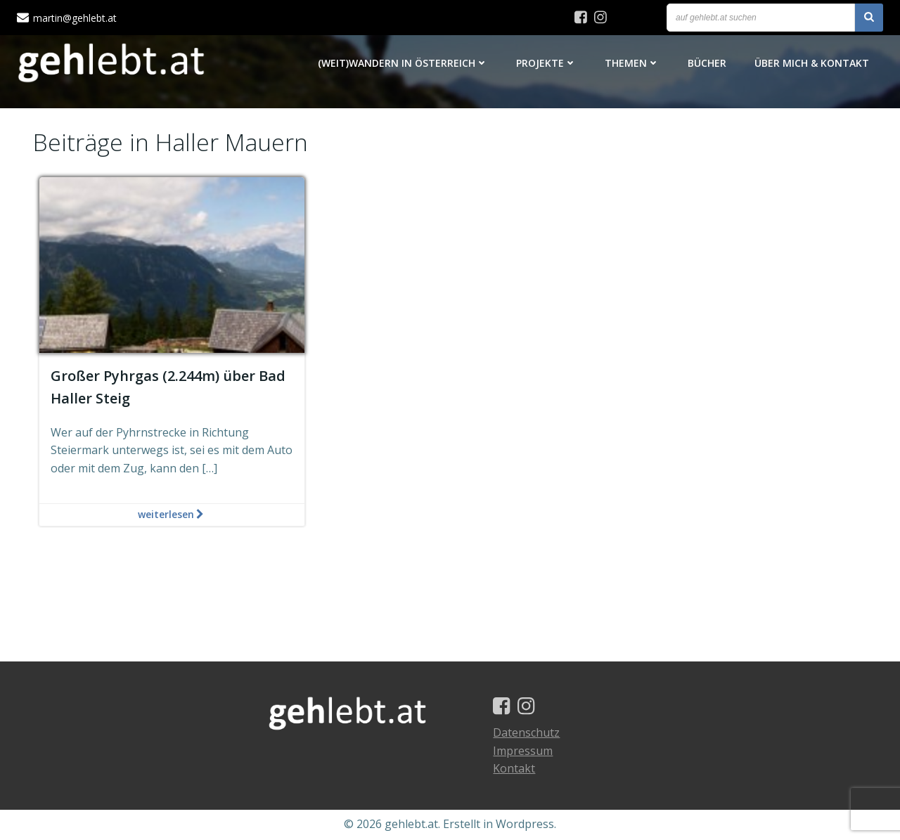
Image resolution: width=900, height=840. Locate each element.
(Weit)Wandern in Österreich (403, 63)
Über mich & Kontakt (811, 63)
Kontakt (515, 769)
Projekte (546, 63)
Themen (632, 63)
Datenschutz (527, 734)
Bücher (707, 63)
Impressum (523, 751)
